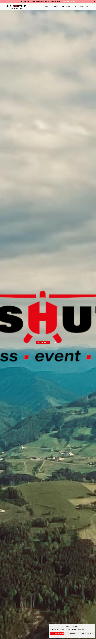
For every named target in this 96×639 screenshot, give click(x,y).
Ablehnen (72, 633)
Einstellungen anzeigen (87, 633)
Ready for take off (43, 342)
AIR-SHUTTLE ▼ (54, 6)
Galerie (74, 6)
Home (46, 6)
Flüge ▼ (68, 6)
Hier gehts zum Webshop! (68, 1)
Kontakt (81, 6)
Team (62, 6)
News (87, 6)
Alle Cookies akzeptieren (57, 633)
